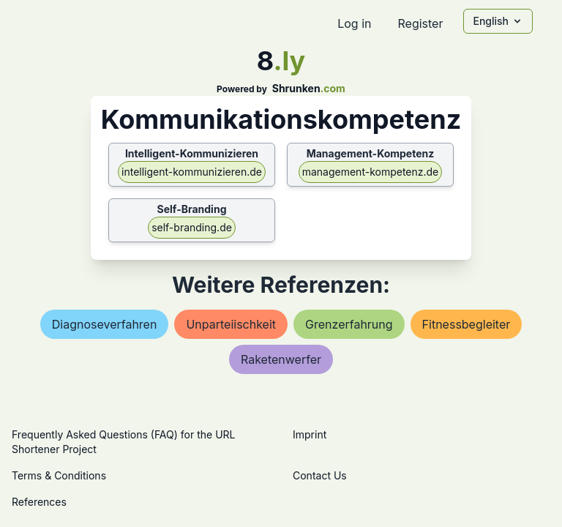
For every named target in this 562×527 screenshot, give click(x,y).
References (39, 502)
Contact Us (320, 475)
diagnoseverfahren (104, 324)
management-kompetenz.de (370, 171)
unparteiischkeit (231, 324)
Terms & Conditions (59, 475)
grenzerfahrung (349, 324)
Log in (354, 23)
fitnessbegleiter (466, 324)
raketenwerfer (281, 359)
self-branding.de (191, 227)
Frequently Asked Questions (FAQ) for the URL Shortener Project (123, 441)
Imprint (309, 434)
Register (420, 23)
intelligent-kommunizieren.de (191, 171)
